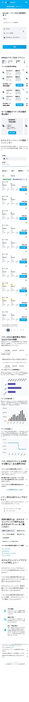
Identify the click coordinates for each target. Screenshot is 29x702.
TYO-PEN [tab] (7, 350)
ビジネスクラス (5, 551)
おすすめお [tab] (10, 61)
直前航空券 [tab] (18, 61)
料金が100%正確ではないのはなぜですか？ (15, 656)
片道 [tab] (24, 61)
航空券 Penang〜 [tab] (21, 530)
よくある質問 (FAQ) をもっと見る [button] (14, 489)
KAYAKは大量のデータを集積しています (15, 653)
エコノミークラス (6, 555)
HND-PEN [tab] (14, 350)
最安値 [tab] (3, 61)
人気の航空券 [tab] (5, 537)
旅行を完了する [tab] (21, 534)
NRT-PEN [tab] (21, 350)
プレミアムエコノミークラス (9, 553)
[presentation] (5, 15)
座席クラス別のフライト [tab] (8, 530)
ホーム (11, 662)
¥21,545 (5, 13)
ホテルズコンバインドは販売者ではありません (15, 650)
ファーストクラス (6, 549)
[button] (2, 2)
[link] (12, 132)
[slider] (27, 166)
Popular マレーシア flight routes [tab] (10, 541)
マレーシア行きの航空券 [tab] (8, 534)
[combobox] (5, 18)
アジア (16, 662)
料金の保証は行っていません (15, 645)
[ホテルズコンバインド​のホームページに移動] (10, 2)
